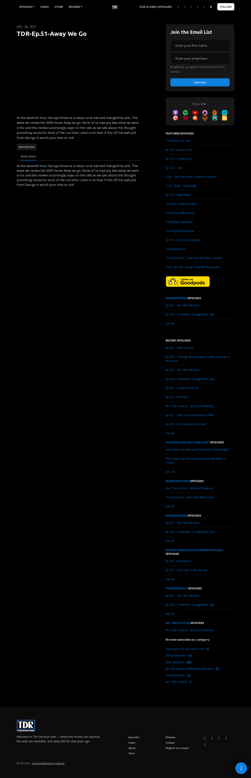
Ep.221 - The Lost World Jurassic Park (189, 415)
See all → (171, 323)
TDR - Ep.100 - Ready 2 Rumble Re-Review (193, 267)
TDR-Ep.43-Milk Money (180, 213)
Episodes (26, 7)
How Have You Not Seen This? (188, 442)
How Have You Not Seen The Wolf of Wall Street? (197, 449)
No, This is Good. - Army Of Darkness (190, 406)
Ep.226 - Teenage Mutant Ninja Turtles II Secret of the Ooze (198, 359)
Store (58, 7)
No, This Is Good (178, 623)
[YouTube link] (198, 6)
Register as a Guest (177, 748)
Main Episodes (176, 298)
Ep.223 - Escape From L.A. (182, 388)
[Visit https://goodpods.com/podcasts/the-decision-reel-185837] (188, 281)
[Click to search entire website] (211, 6)
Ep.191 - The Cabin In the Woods (186, 570)
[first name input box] (200, 45)
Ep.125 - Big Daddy (178, 195)
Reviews (74, 7)
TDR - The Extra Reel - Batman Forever (191, 177)
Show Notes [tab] (28, 156)
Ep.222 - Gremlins (177, 397)
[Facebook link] (184, 6)
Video (44, 7)
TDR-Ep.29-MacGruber (180, 231)
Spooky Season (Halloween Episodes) (194, 550)
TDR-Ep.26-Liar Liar (178, 140)
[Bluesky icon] (205, 744)
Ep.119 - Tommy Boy (179, 159)
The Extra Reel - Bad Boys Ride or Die (190, 497)
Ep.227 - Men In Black (179, 348)
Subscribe (200, 82)
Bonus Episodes (178, 481)
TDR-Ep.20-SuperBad (179, 222)
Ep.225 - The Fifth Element (182, 305)
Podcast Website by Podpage (48, 763)
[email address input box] (200, 58)
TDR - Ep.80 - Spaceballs (181, 186)
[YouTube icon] (219, 738)
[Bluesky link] (204, 6)
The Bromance (177, 588)
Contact (170, 742)
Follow (226, 7)
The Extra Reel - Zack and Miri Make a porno (194, 258)
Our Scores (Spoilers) (155, 7)
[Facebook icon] (205, 738)
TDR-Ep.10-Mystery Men (181, 204)
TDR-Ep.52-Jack (175, 249)
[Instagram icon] (212, 738)
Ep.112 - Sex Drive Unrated (183, 240)
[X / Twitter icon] (226, 738)
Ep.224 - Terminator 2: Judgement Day (190, 314)
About (132, 748)
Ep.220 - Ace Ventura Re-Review (186, 424)
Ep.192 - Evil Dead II (178, 561)
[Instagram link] (191, 6)
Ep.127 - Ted (174, 168)
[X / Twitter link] (178, 6)
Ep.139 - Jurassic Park (179, 150)
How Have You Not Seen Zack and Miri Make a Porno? (195, 461)
